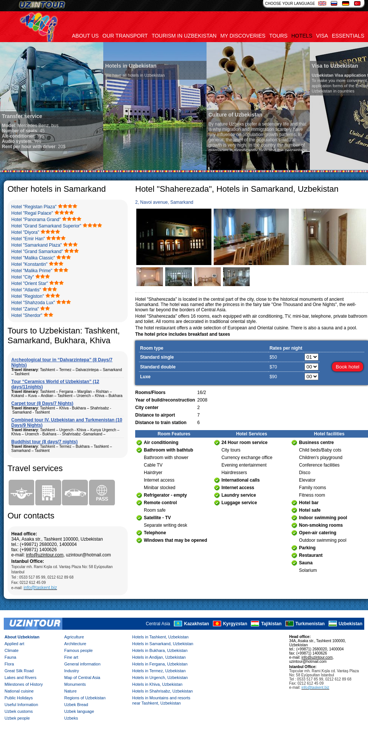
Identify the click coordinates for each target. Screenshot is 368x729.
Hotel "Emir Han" (28, 238)
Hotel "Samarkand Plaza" (36, 245)
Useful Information (21, 704)
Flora (9, 664)
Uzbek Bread (76, 704)
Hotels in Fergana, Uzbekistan (159, 664)
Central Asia (158, 623)
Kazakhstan (196, 623)
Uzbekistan (350, 623)
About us (85, 36)
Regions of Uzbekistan (85, 698)
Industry (71, 670)
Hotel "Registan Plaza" (34, 206)
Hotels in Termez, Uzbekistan (159, 670)
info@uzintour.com (44, 555)
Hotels (301, 36)
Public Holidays (19, 698)
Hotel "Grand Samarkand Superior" (46, 226)
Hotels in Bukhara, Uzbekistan (159, 650)
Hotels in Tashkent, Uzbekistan (160, 637)
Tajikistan (271, 623)
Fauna (10, 657)
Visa (322, 36)
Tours (278, 36)
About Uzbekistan (22, 637)
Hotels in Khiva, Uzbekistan (157, 684)
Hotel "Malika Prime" (31, 270)
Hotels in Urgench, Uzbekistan (160, 677)
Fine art (71, 657)
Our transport (125, 36)
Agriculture (74, 637)
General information (82, 664)
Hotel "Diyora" (25, 232)
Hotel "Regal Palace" (32, 213)
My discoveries (242, 36)
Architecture (75, 643)
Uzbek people (17, 718)
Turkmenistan (310, 623)
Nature (70, 691)
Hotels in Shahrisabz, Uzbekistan (162, 691)
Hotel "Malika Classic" (33, 258)
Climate (11, 650)
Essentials (348, 36)
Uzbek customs (19, 711)
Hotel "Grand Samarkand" (37, 251)
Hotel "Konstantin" (29, 264)
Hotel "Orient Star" (29, 283)
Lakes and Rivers (20, 677)
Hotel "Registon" (27, 296)
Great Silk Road (19, 670)
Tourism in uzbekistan (184, 36)
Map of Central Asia (82, 677)
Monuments (75, 684)
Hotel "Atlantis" (26, 290)
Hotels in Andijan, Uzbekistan (159, 657)
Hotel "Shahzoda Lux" (33, 302)
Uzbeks (71, 718)
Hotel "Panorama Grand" (36, 219)
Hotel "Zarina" (25, 309)
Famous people (78, 650)
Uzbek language (79, 711)
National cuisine (19, 691)
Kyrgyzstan (235, 623)
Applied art (14, 643)
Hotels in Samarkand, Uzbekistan (162, 643)
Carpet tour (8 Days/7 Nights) (42, 403)
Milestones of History (24, 684)
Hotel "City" (22, 277)
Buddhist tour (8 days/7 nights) (44, 441)
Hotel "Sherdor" (26, 315)
